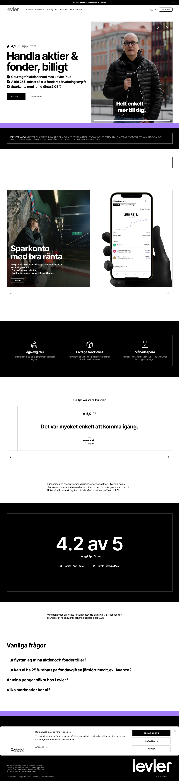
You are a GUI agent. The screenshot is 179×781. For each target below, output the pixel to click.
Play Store (26, 743)
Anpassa (39, 772)
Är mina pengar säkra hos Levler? (90, 679)
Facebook (100, 732)
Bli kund (166, 9)
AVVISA (151, 774)
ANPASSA (151, 766)
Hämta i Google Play (106, 566)
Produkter (40, 9)
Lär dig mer (52, 9)
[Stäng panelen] (175, 756)
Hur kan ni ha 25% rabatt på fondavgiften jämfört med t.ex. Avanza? (90, 670)
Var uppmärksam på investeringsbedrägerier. (89, 2)
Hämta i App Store (72, 566)
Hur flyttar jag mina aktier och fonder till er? (90, 660)
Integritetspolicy (47, 765)
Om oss (63, 9)
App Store (26, 735)
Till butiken (36, 96)
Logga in (152, 9)
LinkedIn (99, 738)
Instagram (100, 743)
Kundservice (76, 9)
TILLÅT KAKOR (151, 758)
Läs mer (17, 280)
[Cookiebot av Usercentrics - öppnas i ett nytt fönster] (17, 776)
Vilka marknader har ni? (90, 689)
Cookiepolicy (67, 765)
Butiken (29, 9)
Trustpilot (111, 490)
